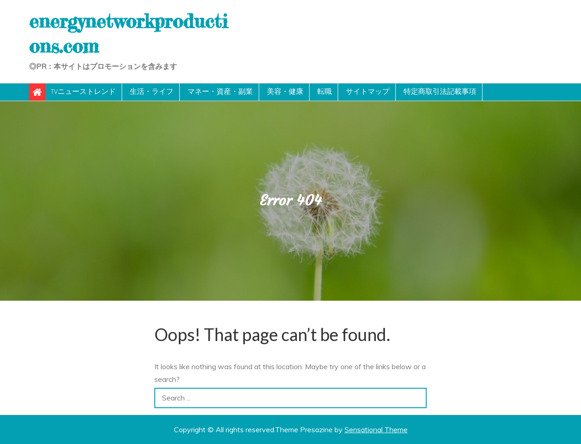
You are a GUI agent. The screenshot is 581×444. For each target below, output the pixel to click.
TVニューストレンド (83, 92)
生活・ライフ (151, 92)
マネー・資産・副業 (220, 92)
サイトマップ (367, 92)
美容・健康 (285, 92)
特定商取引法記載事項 (440, 92)
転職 (324, 92)
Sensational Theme (376, 429)
